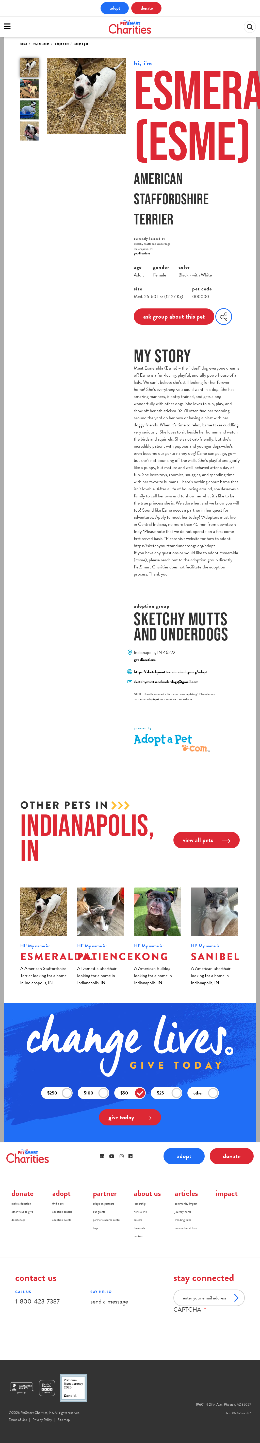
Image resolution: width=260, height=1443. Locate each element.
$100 (96, 1093)
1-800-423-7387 (37, 1301)
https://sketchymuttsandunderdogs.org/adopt (170, 672)
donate (147, 8)
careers (138, 1220)
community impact (186, 1203)
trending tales (183, 1220)
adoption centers (62, 1211)
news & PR (140, 1211)
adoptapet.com (156, 699)
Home (23, 43)
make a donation (21, 1203)
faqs (95, 1228)
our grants (99, 1211)
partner (105, 1193)
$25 (169, 1093)
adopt (115, 8)
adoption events (61, 1220)
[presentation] (212, 1323)
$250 (59, 1093)
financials (139, 1228)
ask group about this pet (174, 316)
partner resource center (106, 1220)
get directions (142, 253)
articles (186, 1193)
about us (147, 1193)
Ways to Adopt (41, 43)
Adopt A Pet (62, 43)
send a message (109, 1301)
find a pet (57, 1203)
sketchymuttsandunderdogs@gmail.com (166, 682)
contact (138, 1236)
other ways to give (22, 1211)
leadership (140, 1203)
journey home (183, 1211)
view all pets (206, 840)
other (205, 1093)
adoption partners (103, 1203)
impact (226, 1193)
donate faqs (18, 1220)
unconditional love (186, 1228)
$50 (132, 1093)
